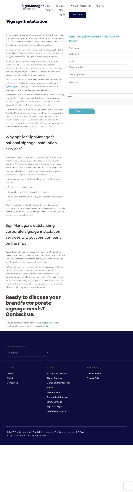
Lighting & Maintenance (58, 383)
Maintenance (53, 392)
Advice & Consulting (57, 373)
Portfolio (99, 6)
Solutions (60, 6)
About (48, 6)
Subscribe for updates (16, 346)
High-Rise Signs (54, 407)
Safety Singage (54, 402)
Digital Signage (54, 378)
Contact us (77, 14)
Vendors (49, 10)
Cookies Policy (93, 373)
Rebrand (51, 388)
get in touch (49, 323)
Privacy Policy (93, 378)
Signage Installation (81, 6)
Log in (62, 15)
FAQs (60, 10)
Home (10, 373)
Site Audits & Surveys (57, 397)
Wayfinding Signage (56, 411)
